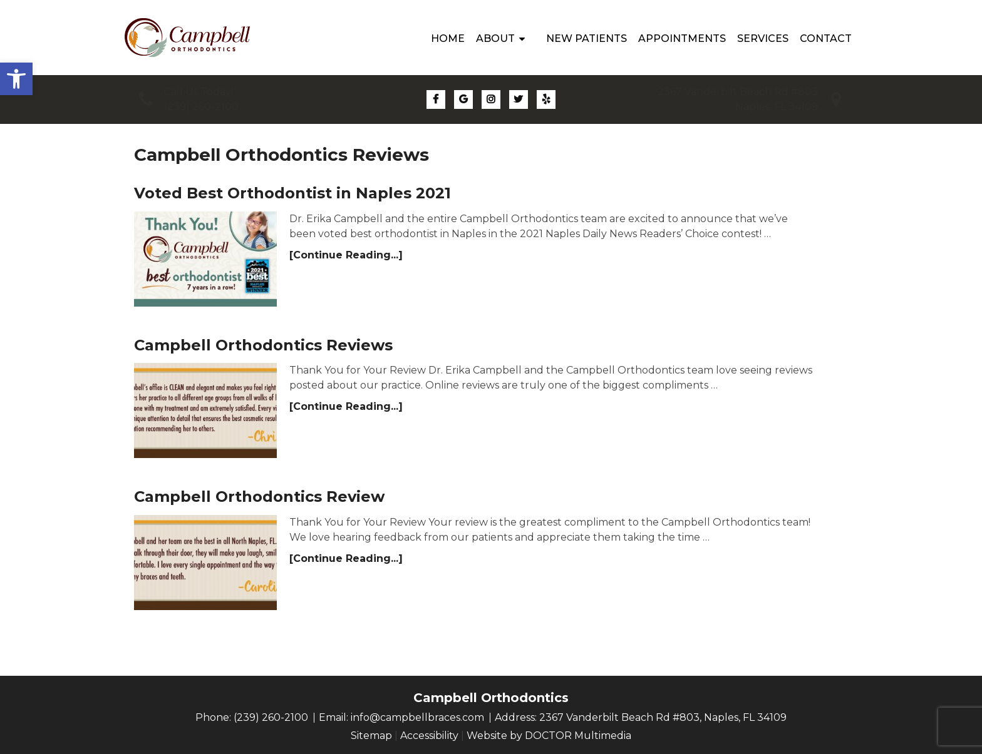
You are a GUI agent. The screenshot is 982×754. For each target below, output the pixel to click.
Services (762, 38)
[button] (16, 79)
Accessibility (429, 735)
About (495, 38)
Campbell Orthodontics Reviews (263, 345)
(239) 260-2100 (201, 107)
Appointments (682, 38)
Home (448, 38)
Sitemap (371, 735)
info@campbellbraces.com (417, 717)
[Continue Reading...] (346, 255)
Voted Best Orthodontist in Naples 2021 (292, 193)
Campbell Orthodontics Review (259, 496)
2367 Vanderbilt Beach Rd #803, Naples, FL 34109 (663, 717)
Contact (826, 38)
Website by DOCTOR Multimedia (549, 735)
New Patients (586, 38)
